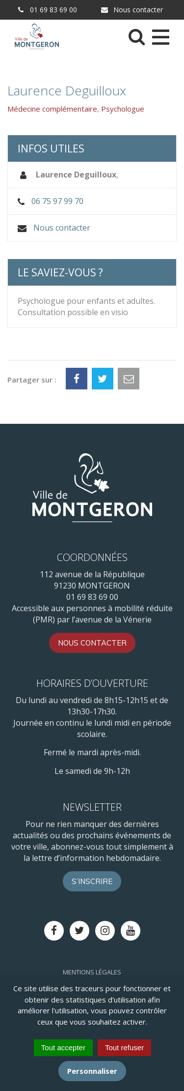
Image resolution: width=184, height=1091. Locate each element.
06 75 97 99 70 (57, 201)
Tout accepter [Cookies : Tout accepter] (63, 1047)
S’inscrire (92, 881)
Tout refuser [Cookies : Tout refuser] (124, 1047)
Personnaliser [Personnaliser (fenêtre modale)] (92, 1071)
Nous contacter (131, 9)
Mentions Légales (92, 972)
